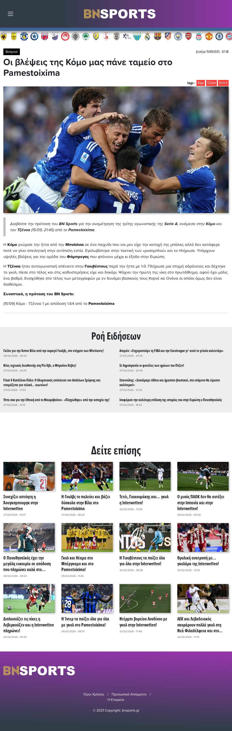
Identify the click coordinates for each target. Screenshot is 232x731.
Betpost (12, 52)
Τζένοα (211, 83)
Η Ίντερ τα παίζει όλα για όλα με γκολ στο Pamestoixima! (85, 622)
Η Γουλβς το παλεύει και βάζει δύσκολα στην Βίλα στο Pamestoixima (85, 503)
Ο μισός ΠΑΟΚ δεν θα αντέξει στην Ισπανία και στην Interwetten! (200, 503)
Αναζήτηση (225, 15)
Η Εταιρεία (116, 699)
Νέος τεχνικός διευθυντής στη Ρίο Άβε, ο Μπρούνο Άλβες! (39, 365)
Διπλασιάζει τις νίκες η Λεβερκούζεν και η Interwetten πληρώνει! (28, 625)
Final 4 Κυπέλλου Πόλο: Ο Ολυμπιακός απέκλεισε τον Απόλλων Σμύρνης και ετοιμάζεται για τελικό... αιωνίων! (51, 382)
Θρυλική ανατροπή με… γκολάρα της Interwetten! (198, 561)
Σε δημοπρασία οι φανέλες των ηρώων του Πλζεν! (151, 365)
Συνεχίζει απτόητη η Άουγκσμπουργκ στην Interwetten (20, 503)
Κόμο (201, 83)
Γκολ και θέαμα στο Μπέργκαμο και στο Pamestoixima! (77, 564)
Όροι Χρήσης (94, 694)
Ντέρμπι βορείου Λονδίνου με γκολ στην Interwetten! (143, 622)
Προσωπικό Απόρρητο (129, 694)
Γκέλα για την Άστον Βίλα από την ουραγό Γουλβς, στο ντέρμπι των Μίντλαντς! (53, 350)
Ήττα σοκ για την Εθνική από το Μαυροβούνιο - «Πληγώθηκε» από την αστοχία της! (56, 400)
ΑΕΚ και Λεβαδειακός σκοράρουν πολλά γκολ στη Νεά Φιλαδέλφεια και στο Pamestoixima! (199, 625)
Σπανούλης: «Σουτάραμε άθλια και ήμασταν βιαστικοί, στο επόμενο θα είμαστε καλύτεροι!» (169, 382)
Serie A (223, 83)
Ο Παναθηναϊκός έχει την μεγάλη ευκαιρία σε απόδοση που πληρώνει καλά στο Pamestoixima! (27, 564)
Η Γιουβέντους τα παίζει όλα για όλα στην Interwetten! (142, 561)
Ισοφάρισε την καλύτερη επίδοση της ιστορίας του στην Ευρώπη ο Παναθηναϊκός (170, 400)
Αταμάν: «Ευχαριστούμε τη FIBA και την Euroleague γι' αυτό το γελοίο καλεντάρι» (171, 350)
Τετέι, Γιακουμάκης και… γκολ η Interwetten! (144, 500)
